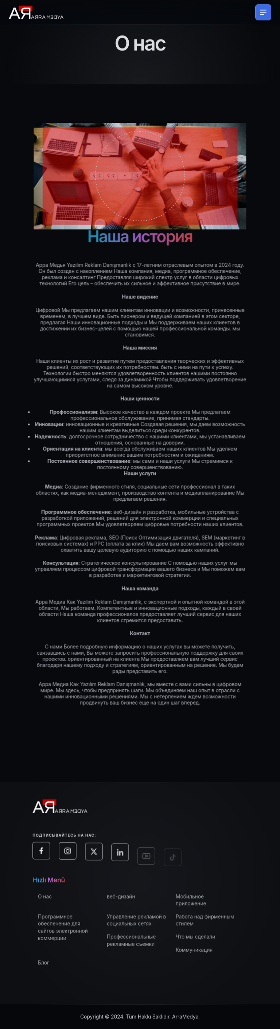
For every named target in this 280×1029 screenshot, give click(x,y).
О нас (50, 899)
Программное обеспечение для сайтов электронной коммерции (68, 930)
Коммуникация (199, 953)
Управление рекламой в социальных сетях (141, 923)
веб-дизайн (126, 899)
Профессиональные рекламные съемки (136, 943)
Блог (49, 966)
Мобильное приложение (196, 903)
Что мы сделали (201, 940)
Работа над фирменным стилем (210, 923)
